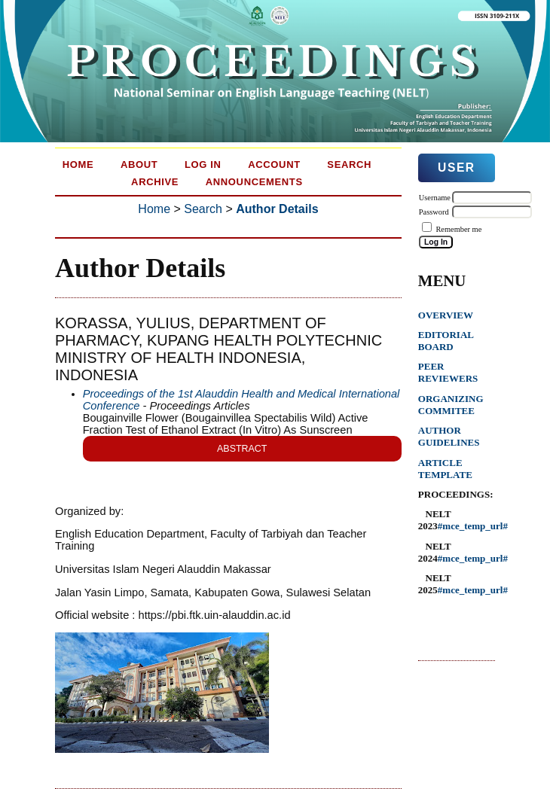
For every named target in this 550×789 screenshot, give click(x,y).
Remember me (458, 229)
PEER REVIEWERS (448, 372)
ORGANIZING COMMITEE (451, 404)
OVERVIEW (445, 315)
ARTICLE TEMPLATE (445, 468)
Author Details (277, 209)
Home (78, 164)
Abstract (242, 448)
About (139, 164)
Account (274, 164)
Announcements (254, 181)
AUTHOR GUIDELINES (449, 436)
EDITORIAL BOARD (445, 340)
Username (435, 197)
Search (349, 164)
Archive (155, 181)
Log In (203, 164)
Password (434, 212)
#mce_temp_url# (473, 526)
